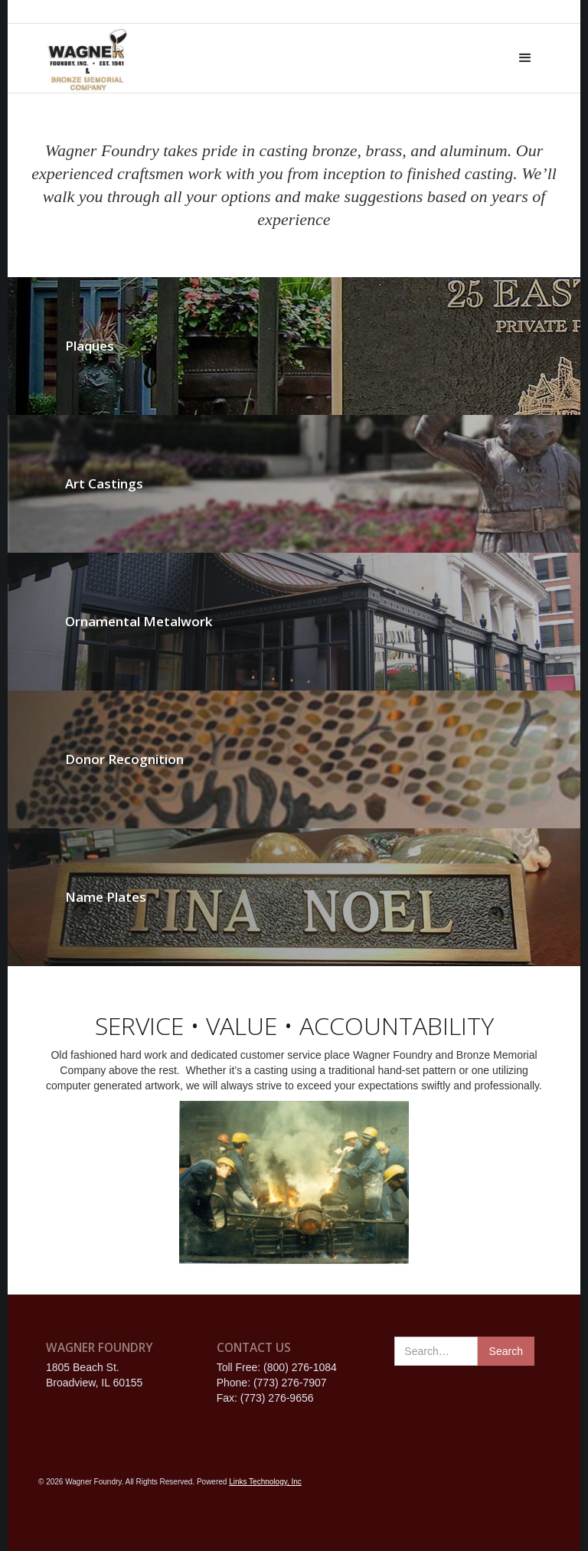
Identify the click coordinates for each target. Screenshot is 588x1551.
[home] (87, 58)
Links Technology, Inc (265, 1482)
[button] (525, 58)
